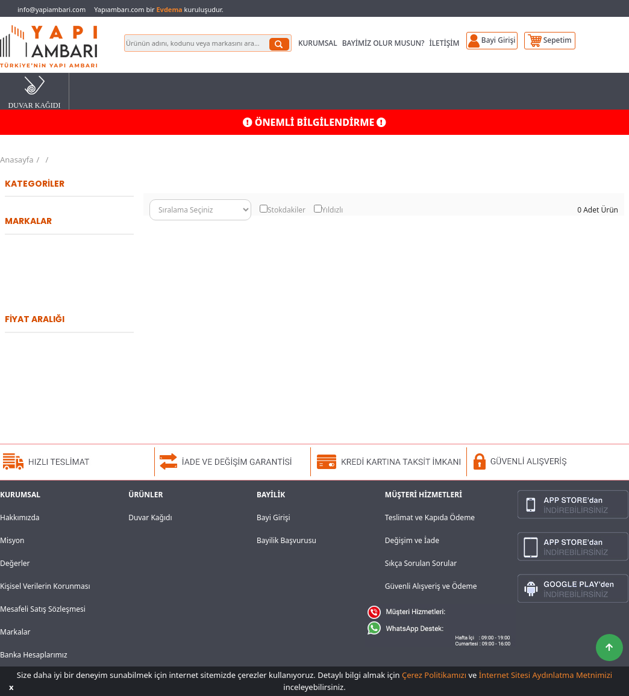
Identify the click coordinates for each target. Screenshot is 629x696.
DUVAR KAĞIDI (34, 92)
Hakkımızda (20, 517)
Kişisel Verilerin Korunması (45, 586)
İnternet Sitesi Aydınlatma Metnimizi (545, 675)
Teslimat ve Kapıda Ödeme (430, 517)
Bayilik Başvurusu (286, 540)
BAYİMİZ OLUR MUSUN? (383, 43)
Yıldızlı (332, 210)
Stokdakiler (286, 210)
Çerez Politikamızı (434, 675)
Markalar (15, 632)
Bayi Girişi (273, 517)
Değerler (15, 563)
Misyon (12, 540)
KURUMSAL (317, 43)
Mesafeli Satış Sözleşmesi (43, 609)
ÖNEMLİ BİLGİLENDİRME (315, 122)
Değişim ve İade (412, 540)
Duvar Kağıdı (150, 517)
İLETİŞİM (444, 43)
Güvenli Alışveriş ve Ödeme (431, 586)
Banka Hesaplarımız (33, 655)
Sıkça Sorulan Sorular (421, 563)
